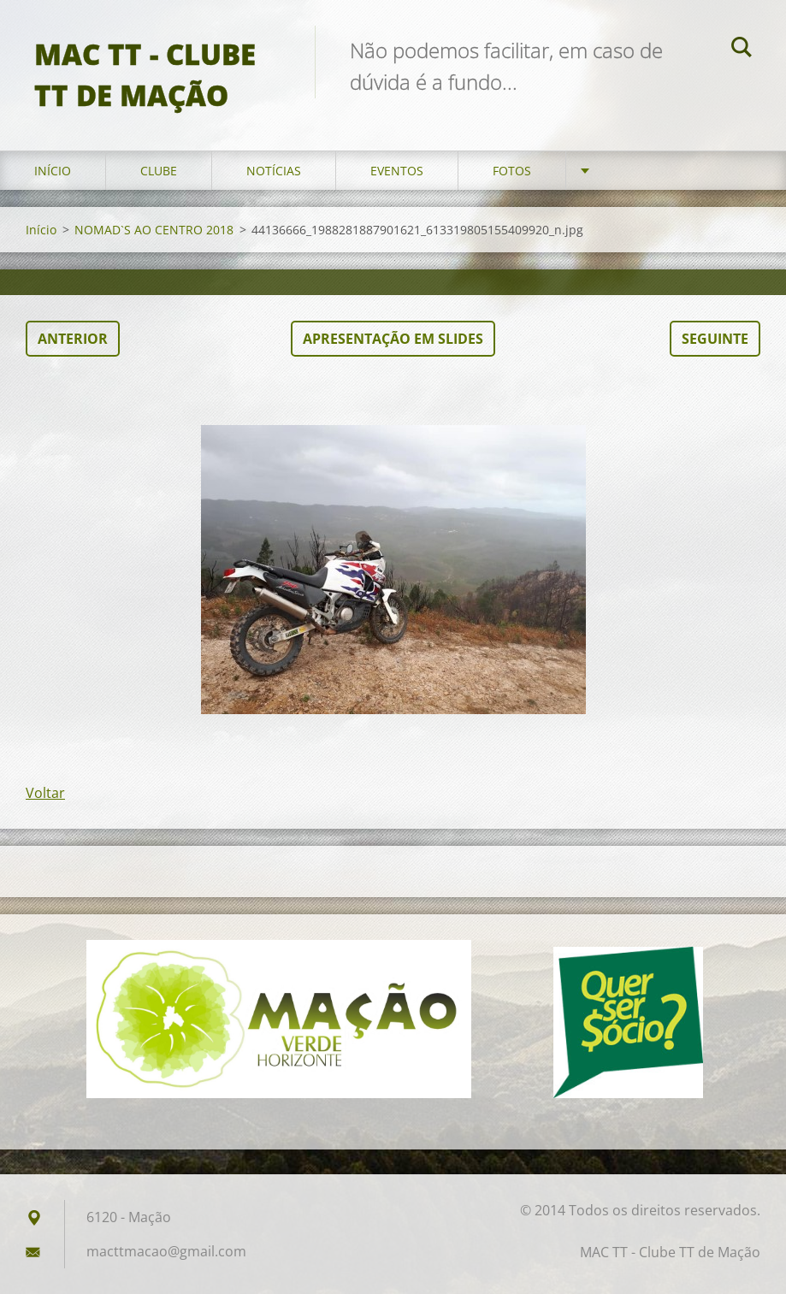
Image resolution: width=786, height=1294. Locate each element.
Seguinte (715, 338)
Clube (158, 170)
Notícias (273, 170)
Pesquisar (741, 49)
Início (52, 170)
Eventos (396, 170)
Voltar (45, 792)
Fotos (512, 170)
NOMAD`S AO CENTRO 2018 (153, 230)
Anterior (73, 338)
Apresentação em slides (393, 338)
